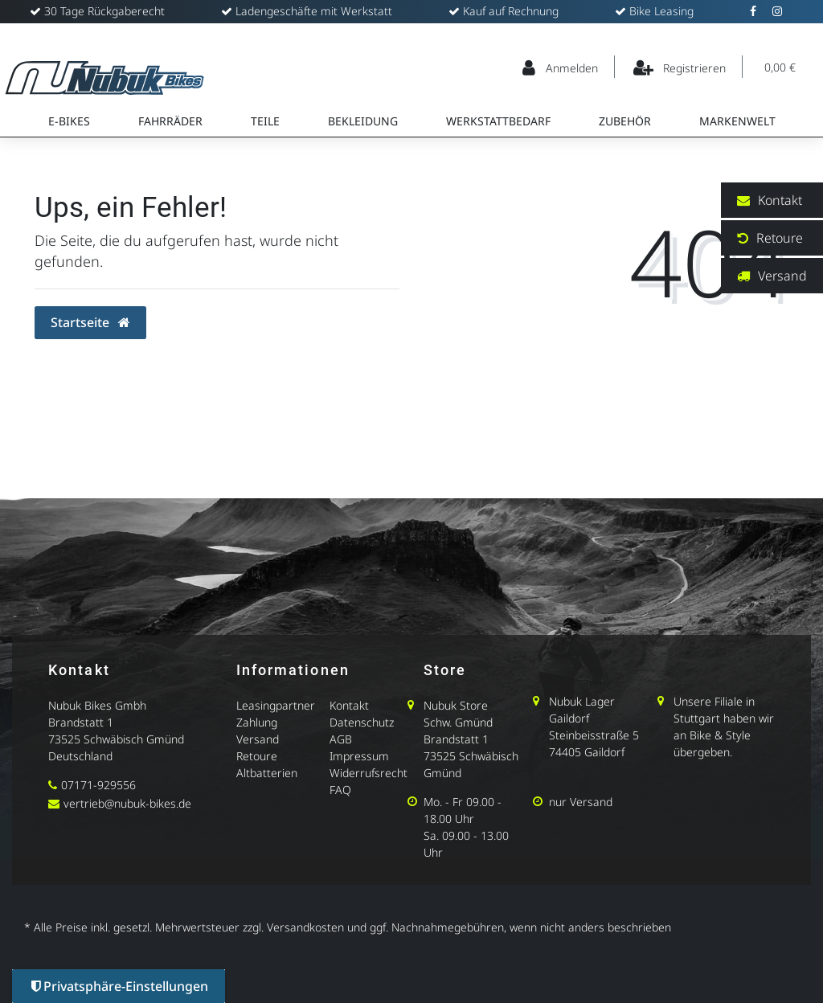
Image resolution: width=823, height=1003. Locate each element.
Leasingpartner (275, 705)
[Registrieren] (680, 66)
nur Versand (580, 801)
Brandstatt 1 (80, 722)
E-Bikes (69, 121)
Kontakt (349, 705)
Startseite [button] (90, 322)
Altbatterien (266, 772)
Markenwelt (737, 121)
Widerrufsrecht (368, 772)
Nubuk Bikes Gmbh (97, 705)
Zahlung (256, 722)
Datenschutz (362, 722)
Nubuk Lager (582, 701)
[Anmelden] (560, 66)
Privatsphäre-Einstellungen (119, 986)
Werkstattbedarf (498, 121)
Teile (265, 121)
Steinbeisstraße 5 (594, 735)
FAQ (340, 789)
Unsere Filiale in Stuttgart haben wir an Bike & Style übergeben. (724, 726)
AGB (341, 739)
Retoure (256, 756)
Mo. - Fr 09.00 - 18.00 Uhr (463, 810)
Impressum (359, 756)
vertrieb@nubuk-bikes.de (127, 803)
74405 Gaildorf (586, 751)
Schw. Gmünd (458, 722)
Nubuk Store (456, 705)
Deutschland (80, 756)
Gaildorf (569, 718)
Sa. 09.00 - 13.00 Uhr (466, 844)
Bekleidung (363, 121)
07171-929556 (98, 784)
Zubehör (625, 121)
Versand (257, 739)
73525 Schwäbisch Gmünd (116, 739)
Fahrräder (170, 121)
